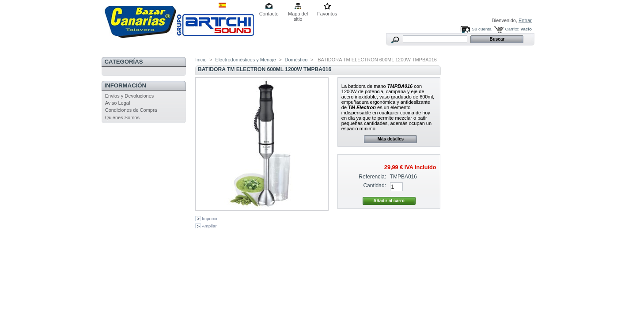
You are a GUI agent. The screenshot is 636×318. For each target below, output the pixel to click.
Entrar (525, 20)
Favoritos (327, 13)
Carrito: (512, 28)
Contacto (269, 13)
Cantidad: (374, 185)
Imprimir (210, 218)
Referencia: (372, 177)
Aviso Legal (117, 103)
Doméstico (296, 59)
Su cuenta (481, 28)
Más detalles (391, 138)
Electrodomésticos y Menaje (245, 59)
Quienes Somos (122, 117)
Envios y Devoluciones (129, 95)
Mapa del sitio (298, 14)
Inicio (201, 59)
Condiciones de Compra (131, 110)
